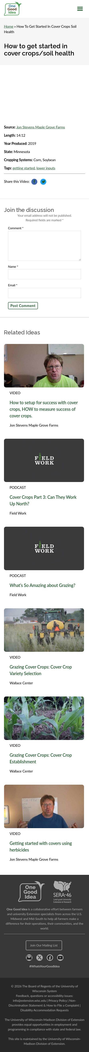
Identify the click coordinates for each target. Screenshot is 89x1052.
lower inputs (46, 168)
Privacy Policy (57, 1000)
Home (8, 26)
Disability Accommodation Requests (44, 1010)
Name (13, 266)
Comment (15, 228)
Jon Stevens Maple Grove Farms (40, 127)
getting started (24, 168)
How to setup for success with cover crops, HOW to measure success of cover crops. (44, 409)
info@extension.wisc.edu (29, 1000)
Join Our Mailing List (44, 945)
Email (12, 285)
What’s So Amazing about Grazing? (42, 585)
